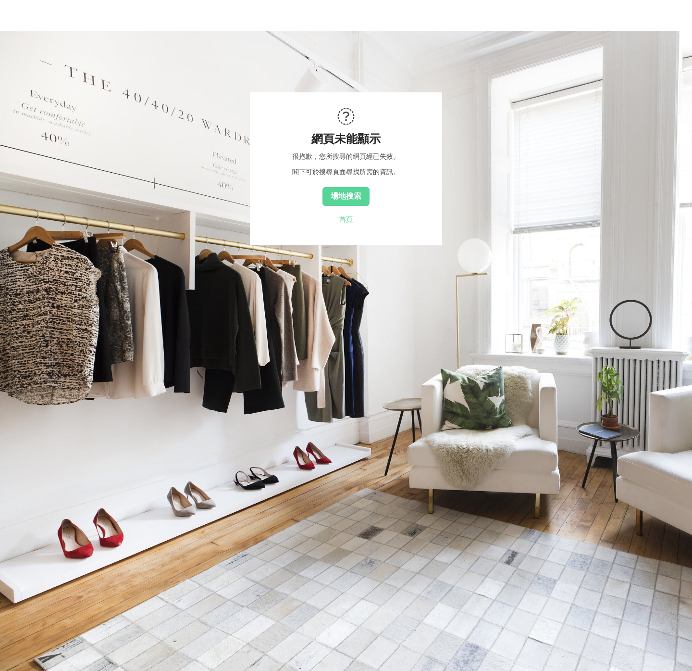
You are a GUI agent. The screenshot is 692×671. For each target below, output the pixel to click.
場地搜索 (346, 195)
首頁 (346, 219)
